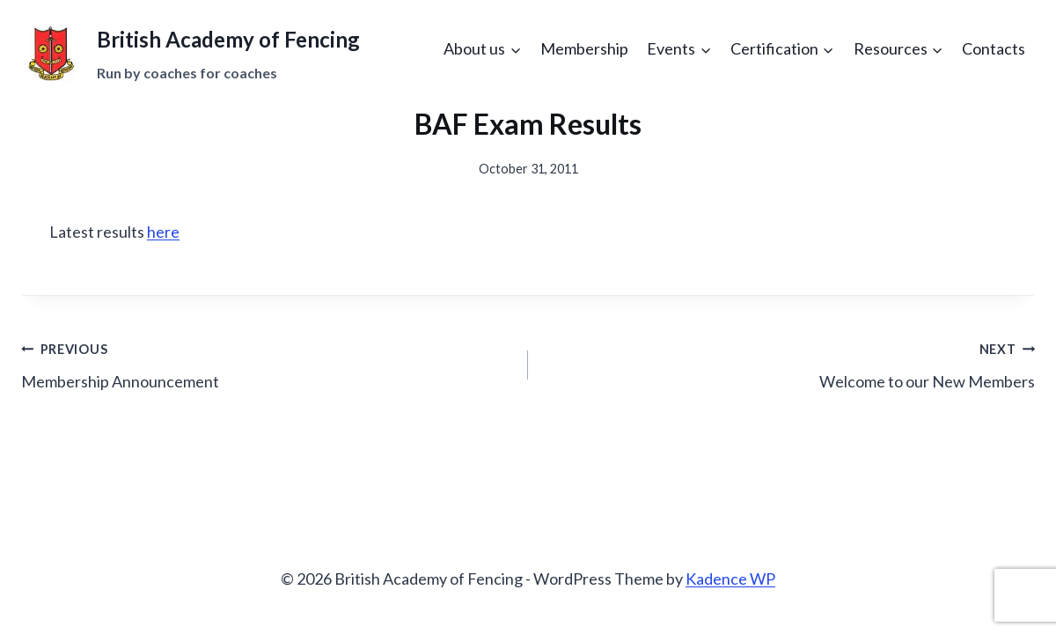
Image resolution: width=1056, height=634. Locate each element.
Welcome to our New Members (789, 363)
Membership (584, 48)
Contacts (993, 48)
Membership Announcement (266, 363)
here (163, 231)
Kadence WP (730, 578)
